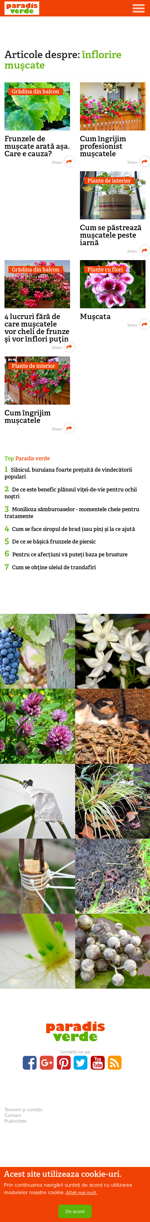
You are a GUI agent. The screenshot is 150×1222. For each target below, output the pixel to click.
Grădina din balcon (35, 91)
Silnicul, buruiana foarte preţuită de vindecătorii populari (68, 473)
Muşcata (95, 316)
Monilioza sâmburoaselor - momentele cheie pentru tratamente (71, 513)
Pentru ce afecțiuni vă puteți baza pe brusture (70, 554)
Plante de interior (109, 180)
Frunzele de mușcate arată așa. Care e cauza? (37, 146)
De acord (75, 1212)
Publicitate (15, 1121)
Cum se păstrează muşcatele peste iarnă (111, 235)
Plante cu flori (105, 269)
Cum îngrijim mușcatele (27, 416)
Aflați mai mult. (81, 1193)
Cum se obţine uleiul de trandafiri (54, 567)
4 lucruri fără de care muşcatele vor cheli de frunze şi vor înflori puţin (36, 328)
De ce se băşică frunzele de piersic (54, 541)
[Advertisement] (75, 31)
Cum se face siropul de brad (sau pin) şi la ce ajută (73, 529)
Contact (12, 1115)
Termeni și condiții (23, 1110)
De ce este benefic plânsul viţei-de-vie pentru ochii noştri (70, 493)
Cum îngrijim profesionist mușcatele (103, 146)
